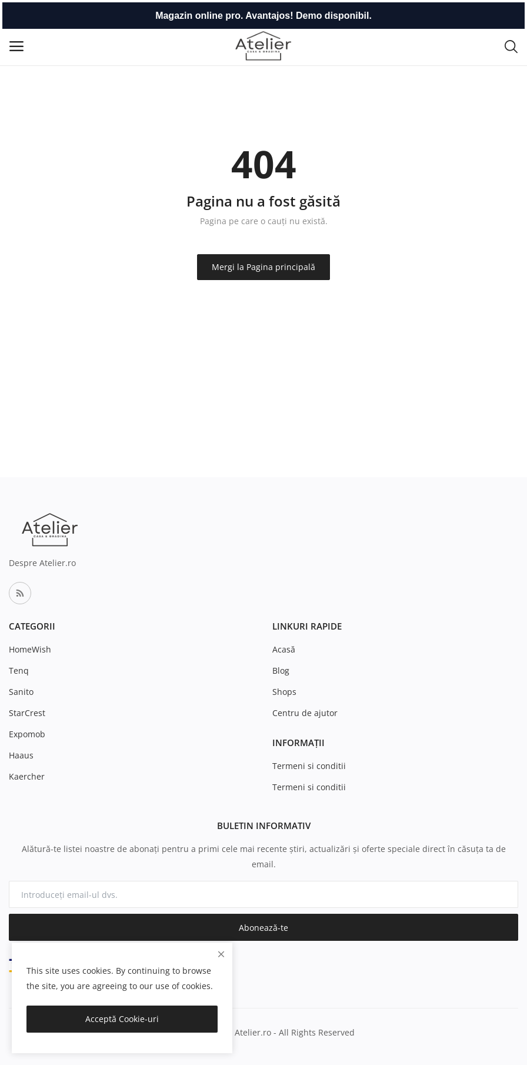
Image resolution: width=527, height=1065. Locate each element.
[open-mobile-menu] (16, 46)
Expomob (27, 734)
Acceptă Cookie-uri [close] (122, 1018)
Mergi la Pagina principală (263, 266)
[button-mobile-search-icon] (511, 46)
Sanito (21, 691)
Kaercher (27, 776)
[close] (221, 954)
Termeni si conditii (309, 765)
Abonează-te (263, 927)
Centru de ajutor (305, 712)
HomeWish (30, 649)
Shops (284, 691)
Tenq (19, 670)
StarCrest (27, 712)
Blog (280, 670)
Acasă (283, 649)
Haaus (21, 755)
